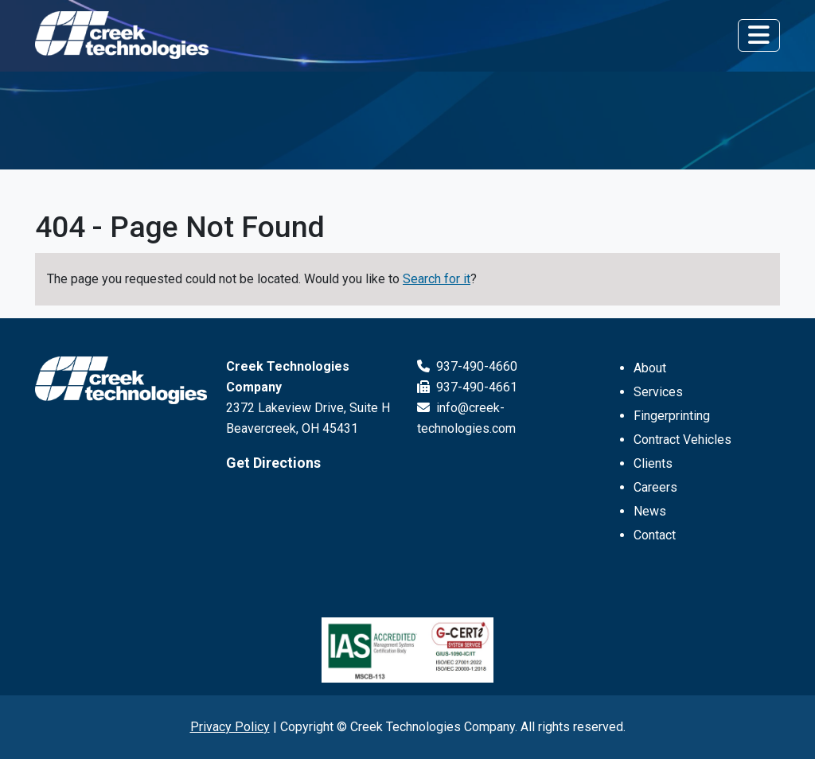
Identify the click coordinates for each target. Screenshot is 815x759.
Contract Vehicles (682, 439)
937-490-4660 (467, 366)
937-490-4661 (467, 387)
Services (658, 391)
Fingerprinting (672, 415)
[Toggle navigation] (759, 35)
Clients (653, 463)
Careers (655, 487)
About (650, 368)
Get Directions (273, 462)
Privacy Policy (230, 726)
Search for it (436, 278)
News (650, 511)
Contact (655, 535)
